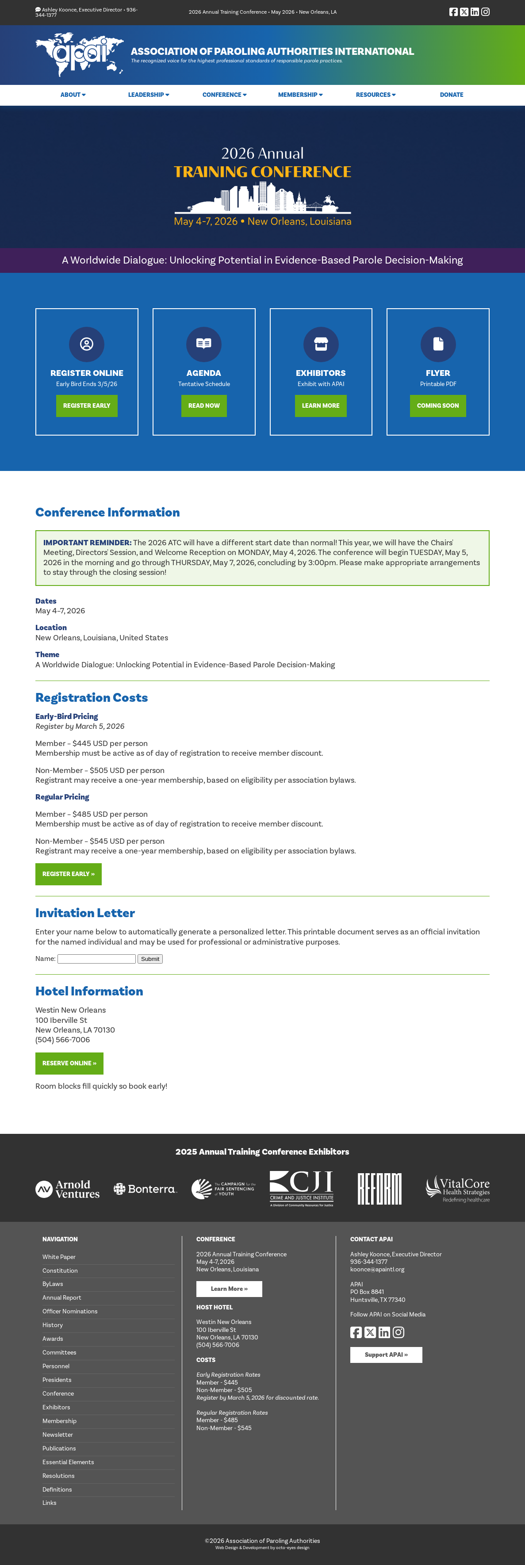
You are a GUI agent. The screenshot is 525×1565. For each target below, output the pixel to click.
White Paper (59, 1257)
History (52, 1325)
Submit (150, 959)
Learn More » (229, 1289)
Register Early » (68, 874)
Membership (59, 1421)
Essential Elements (68, 1462)
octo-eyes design (293, 1547)
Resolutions (58, 1476)
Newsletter (57, 1435)
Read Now (204, 406)
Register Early (87, 406)
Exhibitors (56, 1408)
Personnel (55, 1366)
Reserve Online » (69, 1064)
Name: (86, 958)
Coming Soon (438, 406)
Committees (59, 1353)
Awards (52, 1339)
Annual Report (61, 1298)
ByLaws (52, 1284)
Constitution (60, 1271)
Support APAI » (386, 1355)
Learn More (321, 406)
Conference (58, 1394)
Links (49, 1503)
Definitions (57, 1490)
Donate (452, 95)
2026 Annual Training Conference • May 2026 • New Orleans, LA (263, 12)
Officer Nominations (70, 1312)
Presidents (57, 1380)
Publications (59, 1449)
